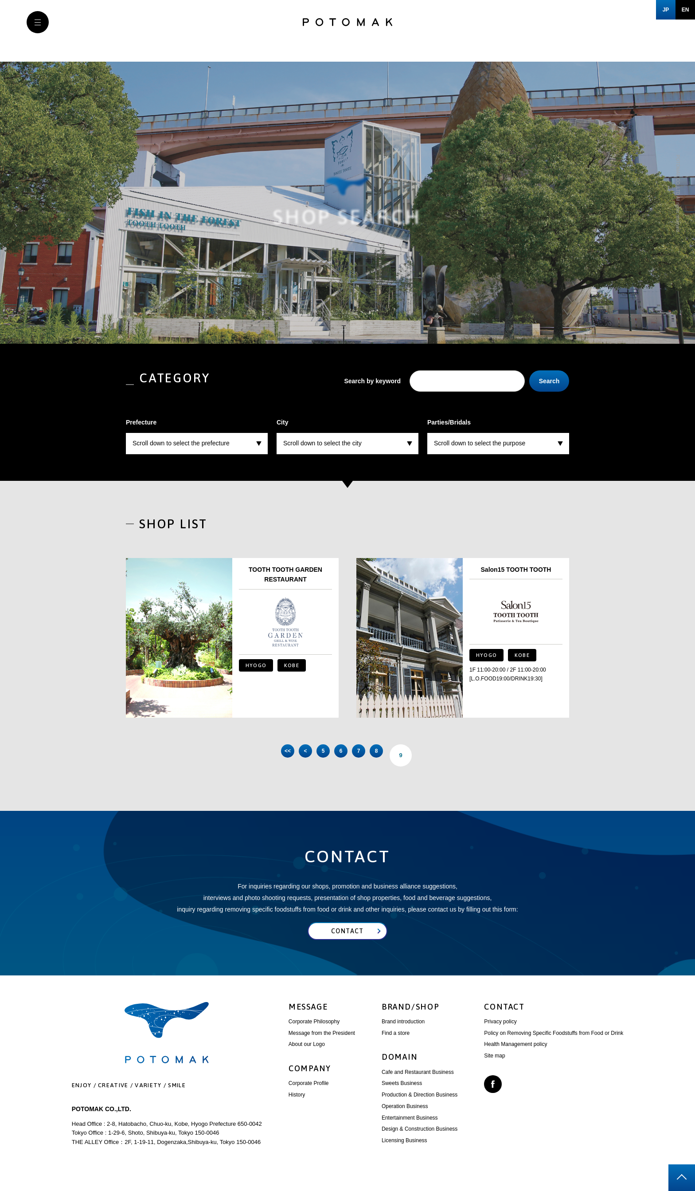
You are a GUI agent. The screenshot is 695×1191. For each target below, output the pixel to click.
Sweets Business (402, 1092)
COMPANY (310, 1076)
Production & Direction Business (419, 1103)
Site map (494, 1064)
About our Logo (307, 1052)
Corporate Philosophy (314, 1030)
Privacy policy (500, 1030)
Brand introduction (403, 1030)
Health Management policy (515, 1052)
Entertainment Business (410, 1126)
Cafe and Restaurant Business (418, 1080)
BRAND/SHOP (411, 1015)
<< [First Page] (254, 755)
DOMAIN (400, 1065)
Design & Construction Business (419, 1137)
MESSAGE (308, 1015)
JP (666, 10)
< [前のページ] (285, 755)
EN (685, 10)
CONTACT (504, 1015)
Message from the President (322, 1041)
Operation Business (405, 1115)
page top (681, 1177)
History (297, 1103)
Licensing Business (404, 1149)
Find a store (396, 1041)
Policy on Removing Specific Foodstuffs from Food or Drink (553, 1041)
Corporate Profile (309, 1092)
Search (549, 381)
